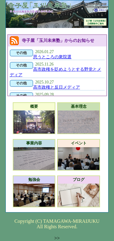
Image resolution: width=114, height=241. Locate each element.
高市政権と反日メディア (56, 87)
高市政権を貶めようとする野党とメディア (55, 72)
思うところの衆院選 (52, 57)
